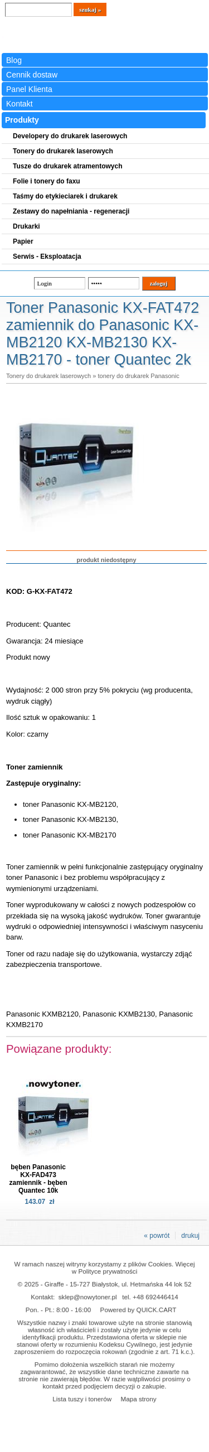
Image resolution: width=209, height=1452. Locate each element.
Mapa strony (138, 1398)
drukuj (190, 1236)
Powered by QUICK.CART (138, 1309)
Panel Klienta (29, 89)
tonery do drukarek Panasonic (138, 375)
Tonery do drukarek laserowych (48, 375)
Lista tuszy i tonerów (81, 1398)
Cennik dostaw (31, 74)
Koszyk (176, 8)
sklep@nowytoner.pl (88, 1296)
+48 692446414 (155, 1296)
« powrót (156, 1236)
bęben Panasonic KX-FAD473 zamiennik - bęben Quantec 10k (38, 1178)
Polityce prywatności (107, 1271)
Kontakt (19, 103)
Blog (14, 60)
